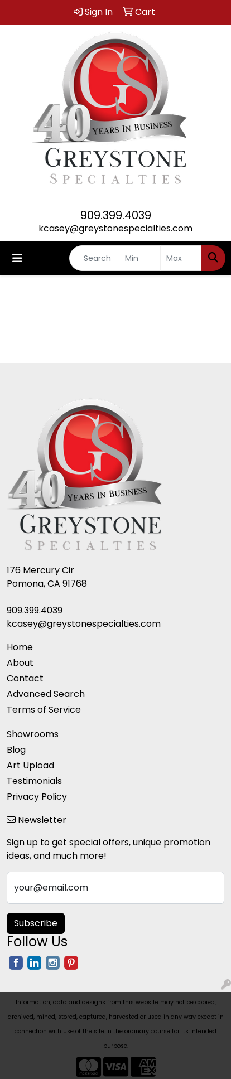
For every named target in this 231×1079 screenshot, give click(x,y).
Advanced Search (46, 694)
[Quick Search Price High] (181, 258)
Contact (25, 678)
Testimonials (34, 781)
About (20, 662)
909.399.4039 (115, 215)
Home (20, 647)
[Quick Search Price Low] (140, 258)
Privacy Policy (37, 796)
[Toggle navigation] (17, 258)
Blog (16, 749)
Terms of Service (44, 709)
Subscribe (35, 923)
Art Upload (30, 765)
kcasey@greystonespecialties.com (115, 228)
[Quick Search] (94, 258)
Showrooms (33, 734)
